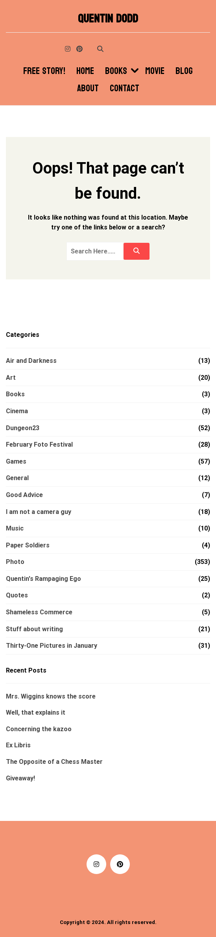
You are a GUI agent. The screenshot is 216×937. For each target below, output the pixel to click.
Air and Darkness (31, 360)
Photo (15, 562)
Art (11, 377)
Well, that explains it (35, 712)
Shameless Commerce (39, 612)
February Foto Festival (39, 444)
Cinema (17, 411)
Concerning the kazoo (39, 729)
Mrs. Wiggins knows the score (51, 696)
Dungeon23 (22, 428)
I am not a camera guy (38, 512)
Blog (184, 71)
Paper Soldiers (28, 545)
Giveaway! (20, 778)
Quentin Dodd (108, 18)
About (88, 88)
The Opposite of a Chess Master (54, 761)
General (17, 478)
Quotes (17, 595)
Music (15, 528)
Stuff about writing (34, 629)
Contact (124, 88)
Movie (154, 71)
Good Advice (24, 495)
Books (116, 71)
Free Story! (44, 71)
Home (85, 71)
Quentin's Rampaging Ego (43, 578)
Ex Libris (18, 745)
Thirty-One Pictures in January (51, 645)
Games (16, 461)
